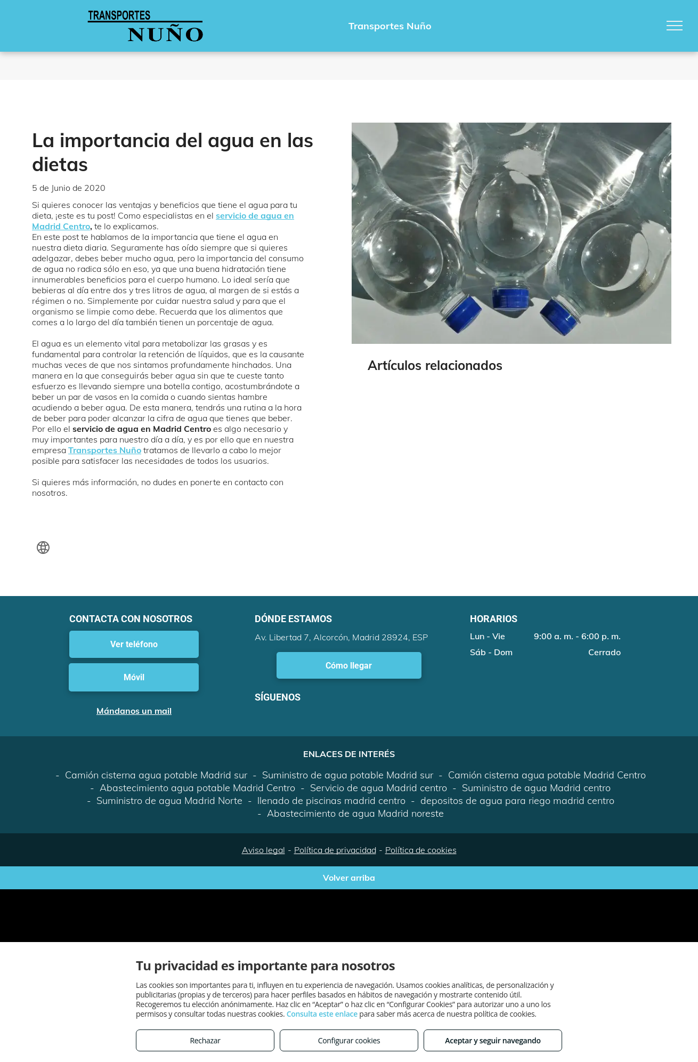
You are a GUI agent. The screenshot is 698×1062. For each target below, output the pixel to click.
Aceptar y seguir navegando (492, 1040)
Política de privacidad (335, 849)
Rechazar (205, 1040)
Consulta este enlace (322, 1014)
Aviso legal (263, 849)
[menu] (674, 25)
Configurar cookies (349, 1040)
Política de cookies (421, 849)
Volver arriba (349, 877)
